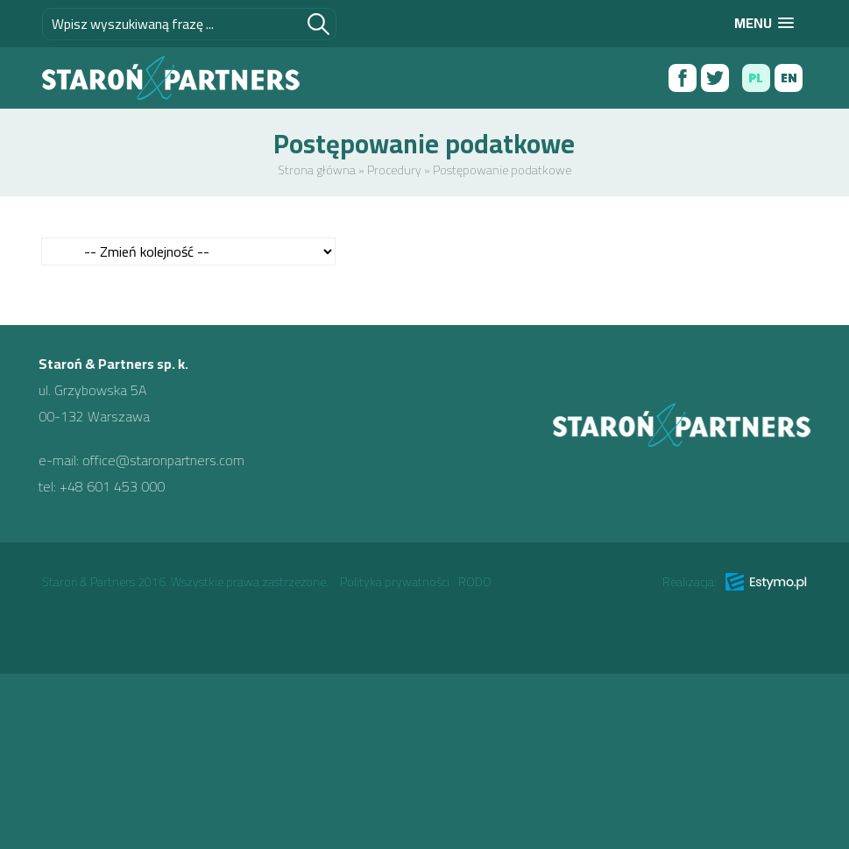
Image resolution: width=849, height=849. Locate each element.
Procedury (394, 170)
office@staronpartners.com (154, 460)
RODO (475, 581)
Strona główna (317, 170)
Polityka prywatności (394, 581)
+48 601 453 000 (102, 486)
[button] (764, 23)
